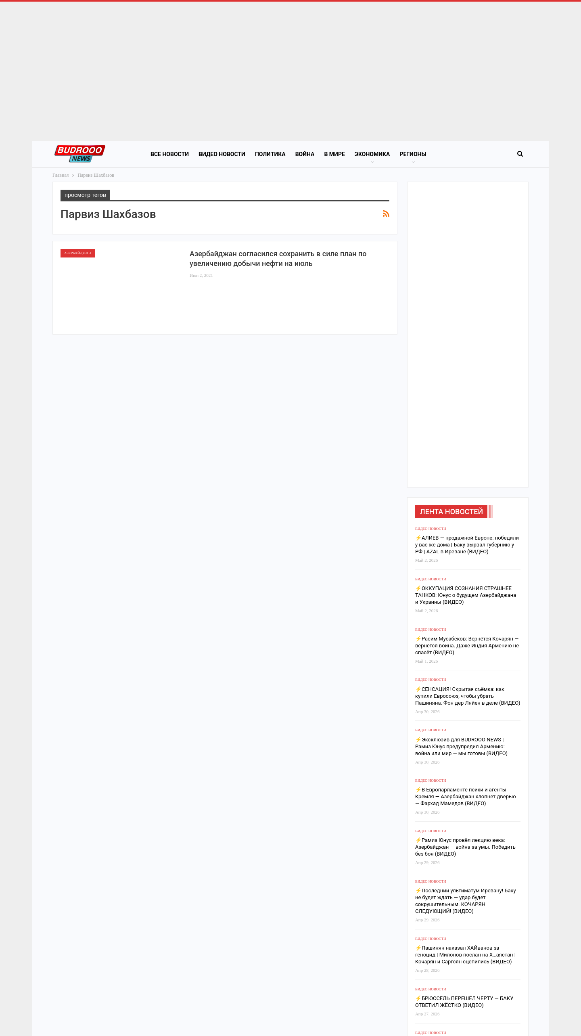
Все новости (169, 154)
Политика (270, 154)
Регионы (412, 154)
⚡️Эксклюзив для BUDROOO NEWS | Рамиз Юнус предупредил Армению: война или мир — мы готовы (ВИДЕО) (461, 746)
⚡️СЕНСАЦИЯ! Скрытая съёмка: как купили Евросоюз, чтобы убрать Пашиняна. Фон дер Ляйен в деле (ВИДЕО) (467, 696)
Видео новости (222, 154)
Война (305, 154)
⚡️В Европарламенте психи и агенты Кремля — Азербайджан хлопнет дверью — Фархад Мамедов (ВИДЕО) (465, 796)
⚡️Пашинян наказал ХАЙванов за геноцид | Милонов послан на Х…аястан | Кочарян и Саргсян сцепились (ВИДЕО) (465, 955)
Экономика (372, 154)
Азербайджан (77, 253)
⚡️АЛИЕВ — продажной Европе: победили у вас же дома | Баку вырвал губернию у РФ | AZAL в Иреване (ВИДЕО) (467, 545)
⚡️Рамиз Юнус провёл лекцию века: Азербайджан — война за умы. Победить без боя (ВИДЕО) (465, 847)
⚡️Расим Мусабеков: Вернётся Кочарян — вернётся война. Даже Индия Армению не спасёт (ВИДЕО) (467, 645)
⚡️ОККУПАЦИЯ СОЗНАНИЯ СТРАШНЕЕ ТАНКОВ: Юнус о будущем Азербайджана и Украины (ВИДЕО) (465, 595)
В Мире (334, 154)
